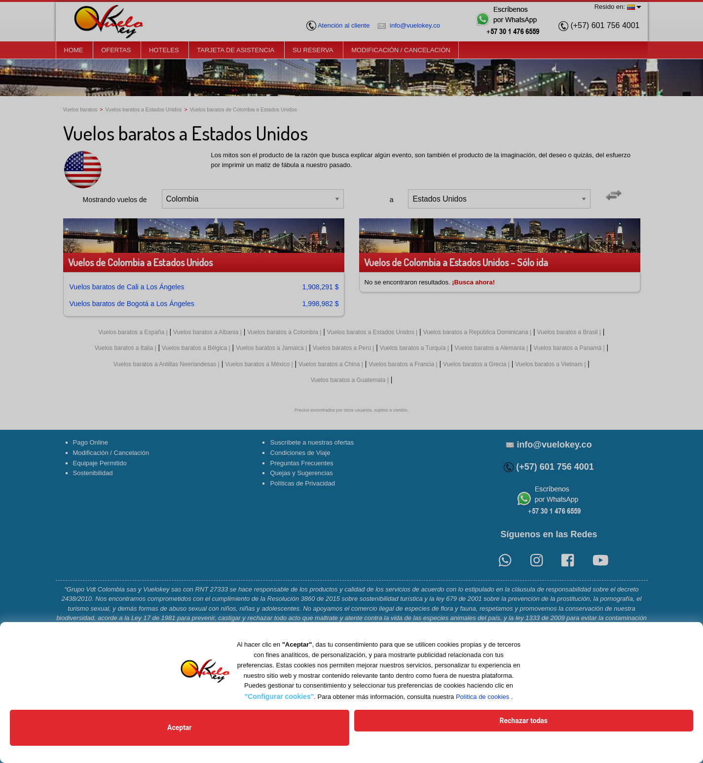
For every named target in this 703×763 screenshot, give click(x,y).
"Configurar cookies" (279, 711)
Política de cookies (482, 711)
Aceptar (280, 735)
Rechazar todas (422, 735)
